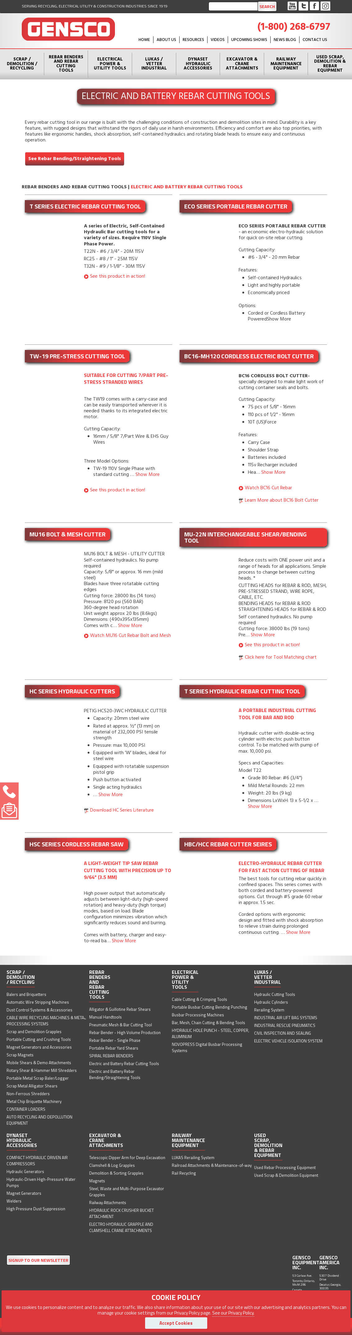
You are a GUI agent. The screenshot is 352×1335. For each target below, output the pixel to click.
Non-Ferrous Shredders (28, 1094)
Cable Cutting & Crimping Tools (199, 999)
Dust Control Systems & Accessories (39, 1010)
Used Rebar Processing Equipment (285, 1167)
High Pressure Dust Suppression (36, 1209)
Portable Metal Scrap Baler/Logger (38, 1078)
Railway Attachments (107, 1202)
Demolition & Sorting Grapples (116, 1173)
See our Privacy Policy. (233, 1312)
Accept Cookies (176, 1323)
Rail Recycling (184, 1173)
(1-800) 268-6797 (294, 27)
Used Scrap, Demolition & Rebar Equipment (330, 64)
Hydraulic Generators (25, 1171)
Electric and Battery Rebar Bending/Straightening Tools (114, 1074)
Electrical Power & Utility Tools (110, 64)
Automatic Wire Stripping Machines (38, 1002)
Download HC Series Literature (122, 810)
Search (267, 6)
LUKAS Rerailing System (193, 1157)
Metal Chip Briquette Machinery (34, 1101)
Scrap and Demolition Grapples (34, 1031)
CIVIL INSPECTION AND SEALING (282, 1033)
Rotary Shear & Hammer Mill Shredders (42, 1070)
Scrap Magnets (20, 1055)
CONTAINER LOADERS (26, 1109)
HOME (144, 40)
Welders (14, 1201)
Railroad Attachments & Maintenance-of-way (212, 1165)
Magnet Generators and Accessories (39, 1047)
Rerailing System (269, 1010)
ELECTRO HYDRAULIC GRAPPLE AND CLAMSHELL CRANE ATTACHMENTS (121, 1227)
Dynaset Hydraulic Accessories (198, 64)
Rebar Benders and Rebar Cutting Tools (66, 64)
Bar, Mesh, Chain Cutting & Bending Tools (208, 1022)
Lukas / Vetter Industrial (154, 64)
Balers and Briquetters (26, 994)
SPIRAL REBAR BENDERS (111, 1056)
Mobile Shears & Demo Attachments (39, 1062)
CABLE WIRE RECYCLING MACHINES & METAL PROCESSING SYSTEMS (46, 1021)
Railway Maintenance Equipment (286, 64)
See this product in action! (117, 276)
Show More (147, 475)
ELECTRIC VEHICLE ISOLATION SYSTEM (288, 1041)
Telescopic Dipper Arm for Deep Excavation (127, 1157)
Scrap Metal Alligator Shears (32, 1086)
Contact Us (315, 40)
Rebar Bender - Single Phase (114, 1040)
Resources (193, 40)
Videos (218, 40)
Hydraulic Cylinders (271, 1002)
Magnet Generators (24, 1193)
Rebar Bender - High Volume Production (125, 1032)
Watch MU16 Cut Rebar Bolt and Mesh (130, 636)
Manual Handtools (105, 1017)
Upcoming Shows (249, 40)
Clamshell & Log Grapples (112, 1165)
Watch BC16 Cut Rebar (268, 488)
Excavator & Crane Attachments (242, 64)
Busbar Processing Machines (198, 1015)
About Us (166, 40)
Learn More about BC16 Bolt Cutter (281, 500)
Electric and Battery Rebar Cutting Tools (187, 187)
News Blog (285, 40)
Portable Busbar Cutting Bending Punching (209, 1007)
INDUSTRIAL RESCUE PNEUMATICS (284, 1025)
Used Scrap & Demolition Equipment (286, 1175)
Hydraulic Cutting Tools (274, 994)
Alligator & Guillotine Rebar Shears (120, 1009)
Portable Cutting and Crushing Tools (39, 1039)
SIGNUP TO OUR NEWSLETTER (38, 1260)
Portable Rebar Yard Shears (113, 1048)
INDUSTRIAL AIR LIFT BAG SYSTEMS (285, 1018)
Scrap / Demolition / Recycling (22, 64)
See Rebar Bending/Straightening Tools (74, 159)
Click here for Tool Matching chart (281, 657)
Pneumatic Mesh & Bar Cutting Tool (120, 1025)
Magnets (97, 1181)
